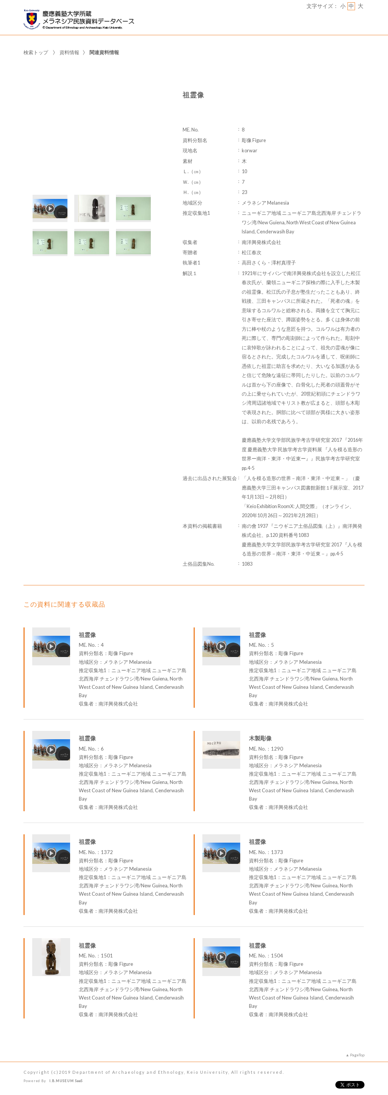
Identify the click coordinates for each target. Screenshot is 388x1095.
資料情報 (69, 52)
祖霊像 (87, 634)
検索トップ (35, 52)
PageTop (357, 1055)
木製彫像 (260, 738)
